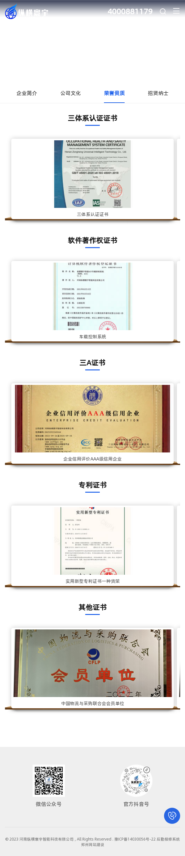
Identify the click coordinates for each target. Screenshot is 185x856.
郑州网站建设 (92, 844)
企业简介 (26, 93)
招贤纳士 (158, 93)
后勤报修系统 (168, 839)
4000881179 (130, 11)
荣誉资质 (114, 93)
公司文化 (70, 93)
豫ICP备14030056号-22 (135, 839)
